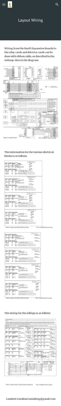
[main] (30, 20)
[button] (4, 4)
